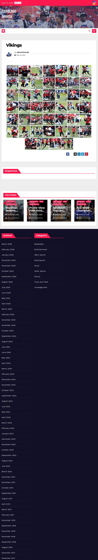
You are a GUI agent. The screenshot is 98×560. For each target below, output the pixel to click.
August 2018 (7, 547)
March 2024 (7, 369)
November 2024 (8, 325)
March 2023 (7, 423)
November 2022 (8, 444)
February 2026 (8, 249)
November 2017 (8, 558)
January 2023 (7, 434)
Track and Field (41, 282)
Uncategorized (11, 204)
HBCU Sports (34, 201)
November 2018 (8, 536)
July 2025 (6, 287)
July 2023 (6, 406)
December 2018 (8, 531)
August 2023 (7, 401)
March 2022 (7, 471)
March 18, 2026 (13, 214)
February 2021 (8, 515)
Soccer (37, 276)
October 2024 (8, 331)
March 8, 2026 (84, 214)
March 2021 (7, 509)
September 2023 (9, 396)
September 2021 (9, 493)
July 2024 (6, 347)
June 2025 (6, 293)
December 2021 (8, 477)
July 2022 (6, 466)
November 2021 (8, 482)
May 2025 (6, 298)
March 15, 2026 (36, 214)
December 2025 (9, 260)
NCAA (41, 201)
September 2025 (9, 276)
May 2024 (6, 358)
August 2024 (7, 341)
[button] (89, 31)
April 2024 (6, 363)
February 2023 (8, 428)
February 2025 (8, 314)
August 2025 (7, 282)
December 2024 (9, 320)
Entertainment (40, 249)
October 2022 (8, 450)
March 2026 (7, 244)
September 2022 (9, 455)
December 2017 (8, 553)
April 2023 (6, 417)
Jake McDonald (23, 52)
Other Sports (10, 201)
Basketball (80, 201)
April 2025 (6, 304)
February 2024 (8, 374)
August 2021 (7, 499)
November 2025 (8, 266)
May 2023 (6, 412)
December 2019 (8, 520)
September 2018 (9, 542)
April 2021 (6, 504)
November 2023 (8, 385)
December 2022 (9, 439)
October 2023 (8, 390)
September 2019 (9, 526)
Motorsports (39, 260)
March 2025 (7, 309)
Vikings (14, 45)
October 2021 (7, 488)
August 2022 (7, 461)
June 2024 (6, 352)
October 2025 (8, 271)
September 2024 (9, 336)
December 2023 (9, 379)
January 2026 (7, 255)
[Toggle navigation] (94, 31)
